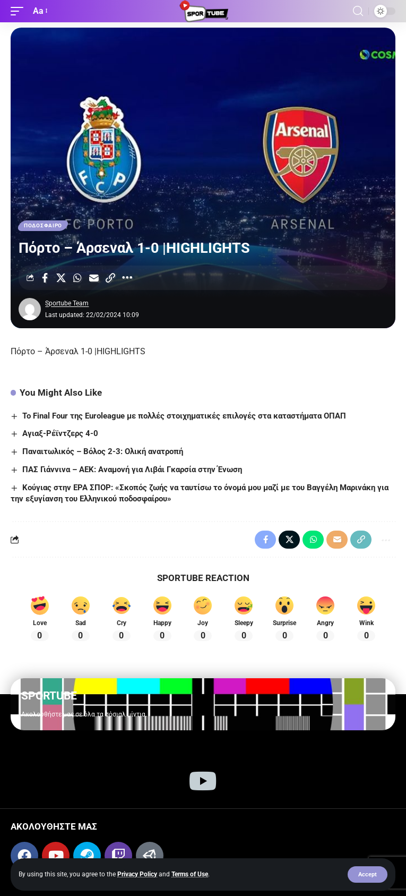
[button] (367, 874)
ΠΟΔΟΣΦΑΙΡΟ (43, 225)
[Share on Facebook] (44, 277)
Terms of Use (189, 874)
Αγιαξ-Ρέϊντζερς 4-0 (60, 433)
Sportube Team (67, 303)
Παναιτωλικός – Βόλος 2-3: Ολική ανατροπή (102, 451)
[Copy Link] (110, 277)
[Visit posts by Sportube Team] (30, 309)
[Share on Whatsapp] (77, 277)
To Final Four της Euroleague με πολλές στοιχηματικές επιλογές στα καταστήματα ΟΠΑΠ (184, 416)
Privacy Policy (137, 874)
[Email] (94, 277)
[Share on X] (61, 277)
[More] (126, 277)
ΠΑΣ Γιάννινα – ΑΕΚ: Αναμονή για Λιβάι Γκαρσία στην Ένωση (132, 469)
